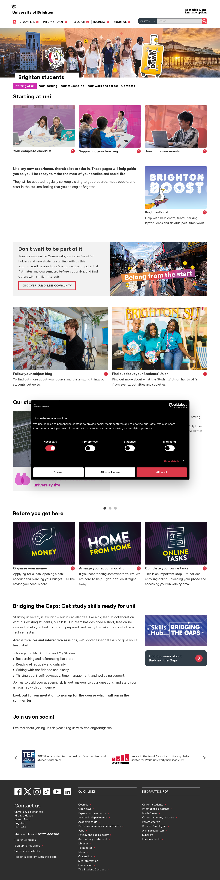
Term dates (85, 847)
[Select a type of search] (147, 21)
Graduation (85, 856)
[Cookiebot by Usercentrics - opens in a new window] (171, 405)
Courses (83, 804)
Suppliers (147, 834)
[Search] (179, 21)
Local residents (151, 839)
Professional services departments (99, 826)
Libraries (83, 843)
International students (155, 808)
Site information (88, 860)
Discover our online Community (47, 285)
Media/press (149, 813)
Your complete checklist (32, 151)
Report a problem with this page (36, 856)
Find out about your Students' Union (140, 374)
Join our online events (162, 151)
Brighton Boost (156, 212)
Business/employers (154, 826)
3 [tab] (115, 508)
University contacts (27, 851)
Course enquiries (25, 840)
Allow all (161, 472)
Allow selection (110, 472)
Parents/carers (151, 822)
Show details (171, 461)
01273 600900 (48, 834)
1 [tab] (105, 508)
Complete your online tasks (166, 568)
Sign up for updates (27, 845)
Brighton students (41, 77)
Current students (152, 804)
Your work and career (102, 85)
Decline (58, 472)
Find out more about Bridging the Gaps (165, 658)
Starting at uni (24, 86)
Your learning (47, 85)
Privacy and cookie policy (93, 834)
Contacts (128, 85)
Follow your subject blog (32, 374)
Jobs (81, 830)
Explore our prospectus (92, 813)
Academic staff (87, 822)
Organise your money (30, 568)
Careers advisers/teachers (158, 817)
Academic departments (93, 817)
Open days (84, 808)
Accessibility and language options (196, 10)
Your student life (72, 85)
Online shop (85, 865)
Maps (81, 852)
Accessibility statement (92, 839)
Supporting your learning (98, 151)
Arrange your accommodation (102, 568)
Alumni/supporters (153, 830)
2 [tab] (110, 508)
